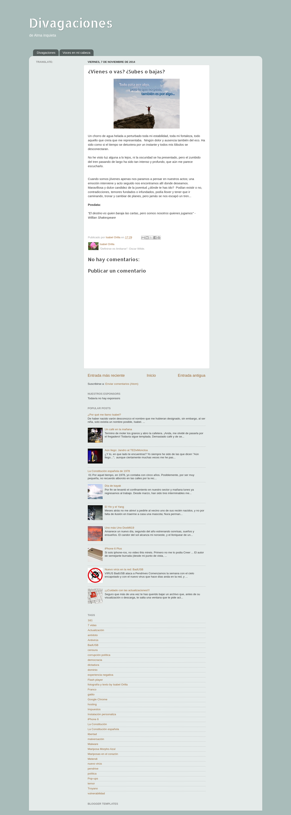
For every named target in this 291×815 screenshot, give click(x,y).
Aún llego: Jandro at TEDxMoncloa (126, 450)
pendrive (93, 768)
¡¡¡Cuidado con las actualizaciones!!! (127, 590)
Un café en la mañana (118, 429)
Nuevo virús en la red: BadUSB (124, 569)
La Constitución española (103, 729)
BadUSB (93, 645)
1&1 (90, 620)
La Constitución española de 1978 (109, 471)
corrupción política (99, 655)
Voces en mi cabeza (76, 52)
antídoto (93, 635)
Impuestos (94, 709)
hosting (92, 704)
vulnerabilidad (96, 793)
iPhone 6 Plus (113, 548)
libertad (92, 734)
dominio (92, 669)
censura (93, 650)
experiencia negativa (100, 674)
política (92, 773)
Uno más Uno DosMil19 (119, 527)
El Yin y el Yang (114, 506)
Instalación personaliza (102, 714)
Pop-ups (93, 778)
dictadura (93, 664)
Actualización (96, 630)
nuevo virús (95, 763)
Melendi (92, 758)
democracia (95, 659)
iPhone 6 (93, 719)
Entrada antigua (191, 375)
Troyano (93, 788)
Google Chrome (97, 699)
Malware (93, 744)
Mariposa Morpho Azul (101, 749)
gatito (91, 694)
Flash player (95, 679)
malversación (96, 739)
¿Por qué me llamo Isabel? (104, 414)
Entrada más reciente (106, 375)
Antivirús (93, 640)
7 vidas (92, 625)
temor (91, 783)
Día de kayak (113, 485)
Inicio (151, 375)
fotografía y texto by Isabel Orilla (108, 684)
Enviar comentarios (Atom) (121, 383)
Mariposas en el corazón (103, 753)
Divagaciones (71, 23)
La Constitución (97, 724)
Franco (92, 689)
